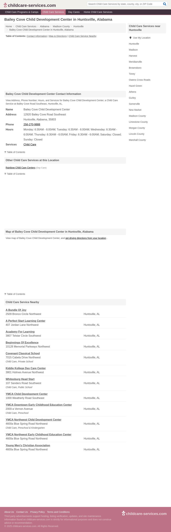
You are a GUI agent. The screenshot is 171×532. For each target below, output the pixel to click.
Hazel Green (135, 85)
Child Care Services (53, 12)
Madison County (137, 116)
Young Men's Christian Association (28, 445)
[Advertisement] (65, 64)
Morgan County (137, 128)
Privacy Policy (37, 512)
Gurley (132, 98)
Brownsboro (135, 67)
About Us (9, 512)
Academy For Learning (20, 331)
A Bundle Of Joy (16, 310)
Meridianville (135, 61)
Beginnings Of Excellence (22, 342)
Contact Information (37, 36)
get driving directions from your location (85, 238)
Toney (132, 73)
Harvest (133, 55)
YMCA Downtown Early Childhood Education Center (39, 404)
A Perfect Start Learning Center (25, 320)
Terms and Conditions (58, 512)
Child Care (30, 144)
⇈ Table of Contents (14, 152)
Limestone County (138, 122)
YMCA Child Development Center (27, 394)
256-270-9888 (32, 124)
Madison (133, 49)
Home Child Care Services (98, 12)
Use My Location (139, 37)
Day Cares (73, 12)
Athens (132, 92)
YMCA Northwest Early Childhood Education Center (38, 434)
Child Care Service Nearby (82, 36)
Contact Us (22, 512)
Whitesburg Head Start (20, 379)
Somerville (134, 104)
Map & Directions (58, 36)
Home (9, 26)
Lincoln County (136, 134)
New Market (135, 110)
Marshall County (137, 140)
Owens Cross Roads (139, 79)
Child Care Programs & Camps (21, 12)
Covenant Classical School (23, 353)
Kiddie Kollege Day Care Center (26, 368)
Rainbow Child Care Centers (20, 167)
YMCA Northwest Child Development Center (33, 419)
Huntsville (134, 43)
